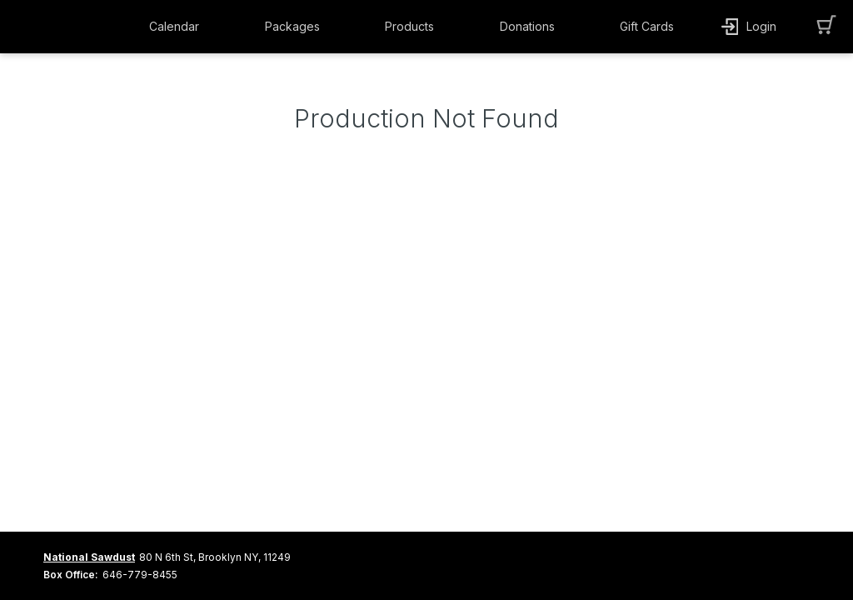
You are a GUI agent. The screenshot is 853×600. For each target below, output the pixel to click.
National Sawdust (89, 557)
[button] (178, 27)
